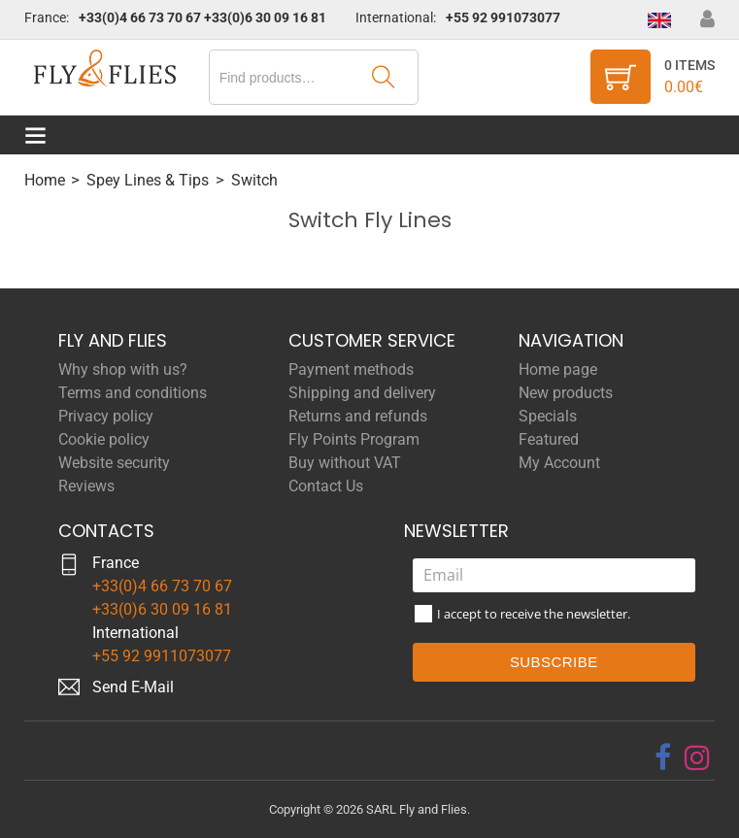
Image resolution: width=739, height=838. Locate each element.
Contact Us (325, 486)
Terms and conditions (132, 393)
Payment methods (351, 369)
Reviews (86, 486)
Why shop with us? (122, 369)
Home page (558, 369)
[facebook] (663, 757)
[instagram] (697, 757)
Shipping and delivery (362, 393)
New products (566, 393)
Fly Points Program (354, 439)
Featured (549, 439)
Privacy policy (105, 416)
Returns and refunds (357, 416)
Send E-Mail (133, 687)
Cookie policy (104, 439)
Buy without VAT (344, 462)
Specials (548, 416)
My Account (559, 462)
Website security (114, 462)
